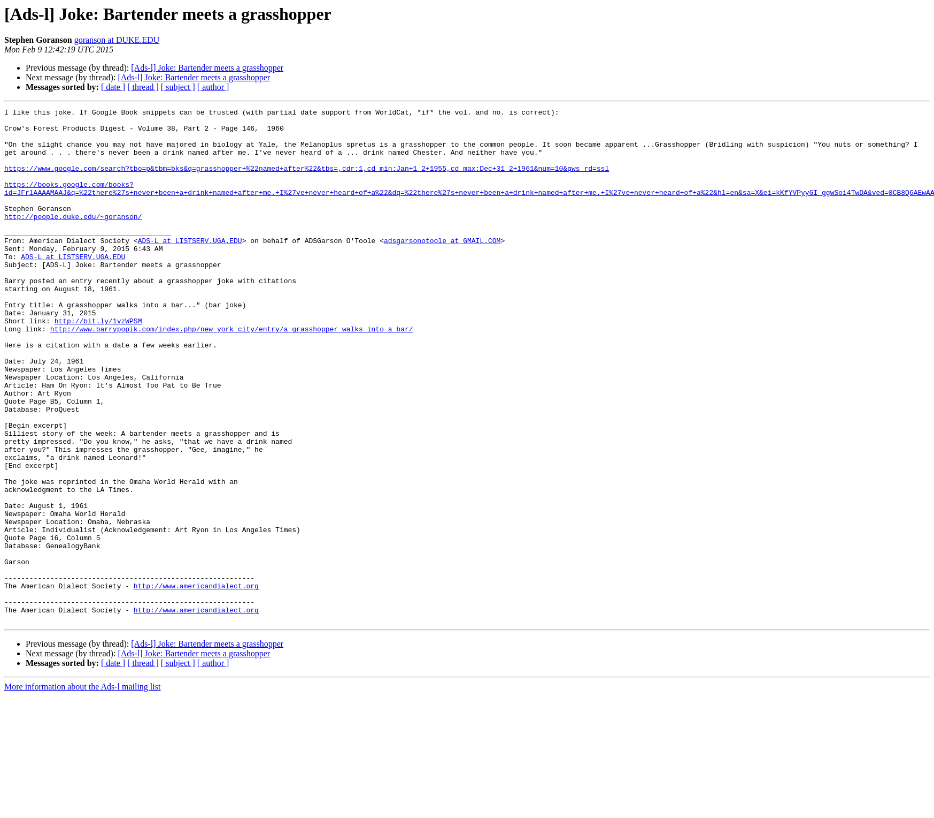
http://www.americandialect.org (196, 682)
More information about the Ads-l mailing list (82, 789)
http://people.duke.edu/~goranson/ (73, 239)
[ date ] (113, 87)
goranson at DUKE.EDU (117, 39)
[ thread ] (143, 87)
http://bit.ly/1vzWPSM (98, 364)
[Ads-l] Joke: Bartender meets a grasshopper (207, 67)
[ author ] (213, 87)
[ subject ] (178, 87)
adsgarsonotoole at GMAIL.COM (442, 267)
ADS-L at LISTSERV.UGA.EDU (190, 267)
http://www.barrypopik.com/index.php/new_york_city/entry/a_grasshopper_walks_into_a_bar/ (231, 373)
